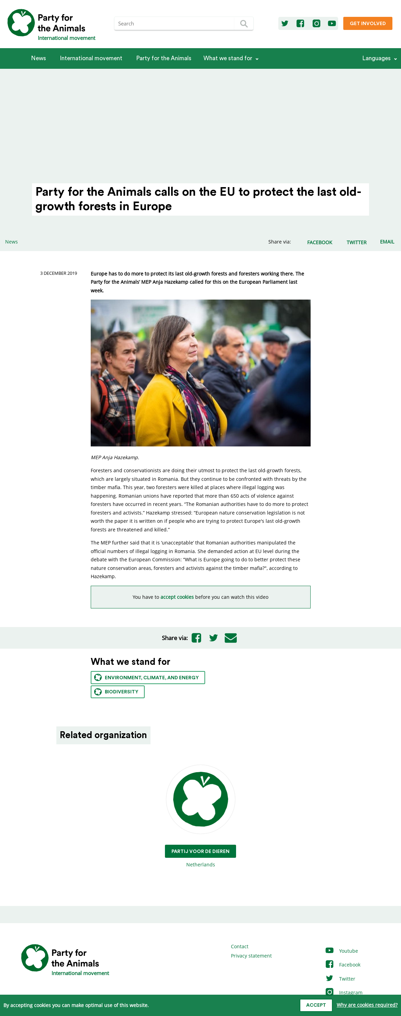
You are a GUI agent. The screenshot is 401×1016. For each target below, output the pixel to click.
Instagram (344, 992)
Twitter (340, 978)
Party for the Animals (163, 58)
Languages (376, 58)
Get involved (368, 23)
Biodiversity (116, 691)
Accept (316, 1005)
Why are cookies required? (367, 1005)
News (38, 58)
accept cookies (177, 597)
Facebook (342, 964)
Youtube (341, 951)
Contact (239, 946)
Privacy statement (251, 955)
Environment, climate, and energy (146, 677)
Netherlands (200, 816)
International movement (91, 58)
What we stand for (227, 58)
